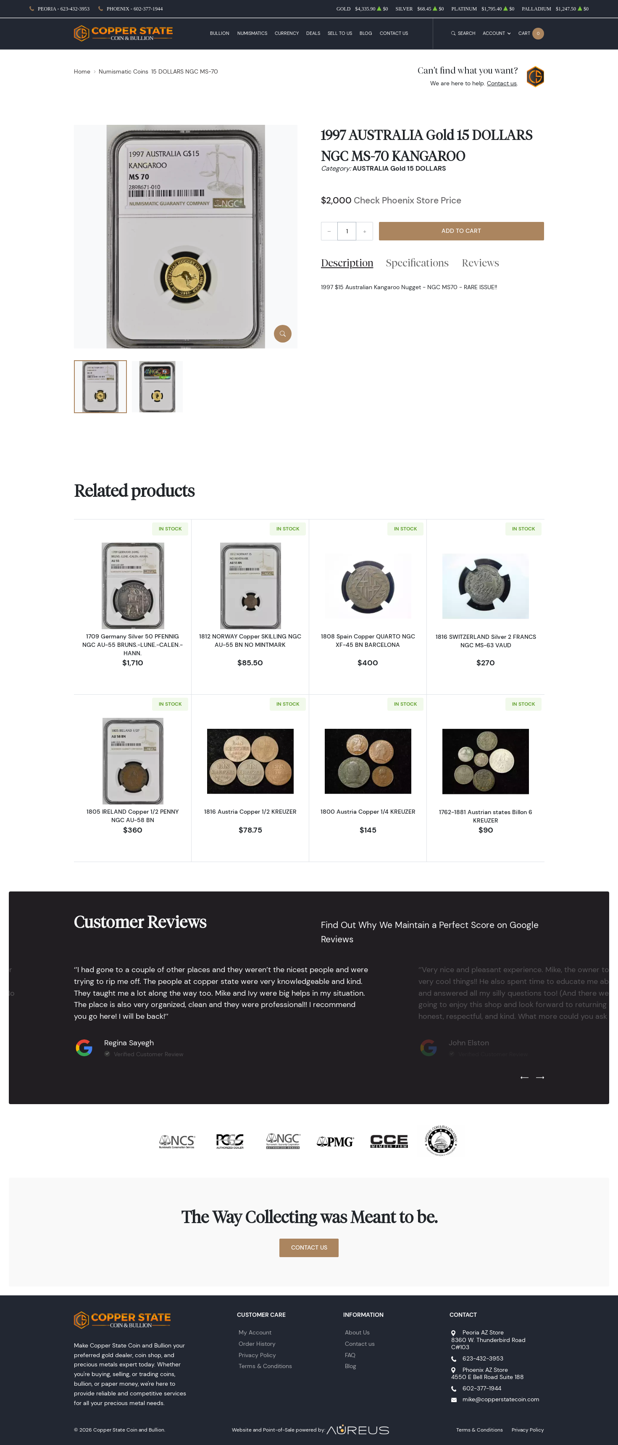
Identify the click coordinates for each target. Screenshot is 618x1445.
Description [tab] (347, 263)
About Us (357, 1332)
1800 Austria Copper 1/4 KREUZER (368, 811)
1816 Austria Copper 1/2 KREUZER (250, 811)
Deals (313, 33)
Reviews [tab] (480, 263)
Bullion (219, 33)
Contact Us (394, 33)
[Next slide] (540, 1078)
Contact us (502, 83)
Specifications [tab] (417, 263)
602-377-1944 (482, 1388)
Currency (287, 33)
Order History (257, 1343)
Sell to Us (340, 33)
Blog (366, 33)
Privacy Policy (257, 1355)
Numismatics (252, 33)
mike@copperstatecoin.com (501, 1399)
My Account (255, 1332)
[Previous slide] (525, 1078)
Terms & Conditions (265, 1366)
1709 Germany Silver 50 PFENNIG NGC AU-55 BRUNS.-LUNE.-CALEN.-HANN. (132, 645)
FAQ (350, 1355)
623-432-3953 (483, 1358)
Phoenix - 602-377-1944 (135, 9)
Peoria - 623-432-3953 (63, 9)
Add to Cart (461, 231)
